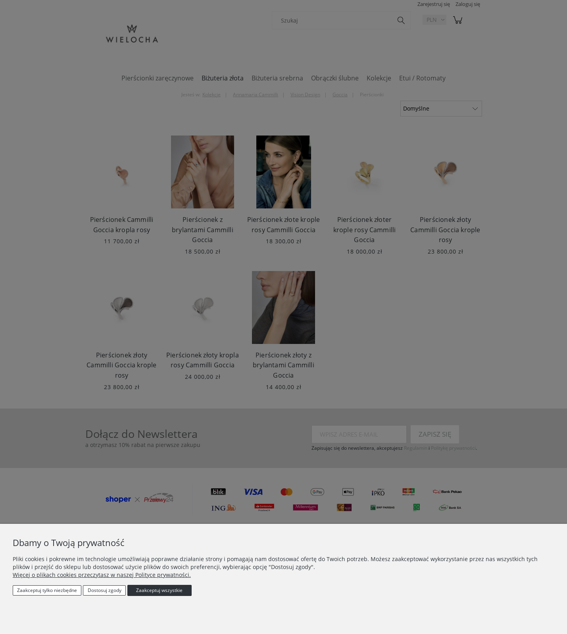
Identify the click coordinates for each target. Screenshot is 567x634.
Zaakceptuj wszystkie (159, 590)
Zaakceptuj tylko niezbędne (47, 590)
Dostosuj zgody (104, 590)
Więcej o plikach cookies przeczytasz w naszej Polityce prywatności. (102, 575)
